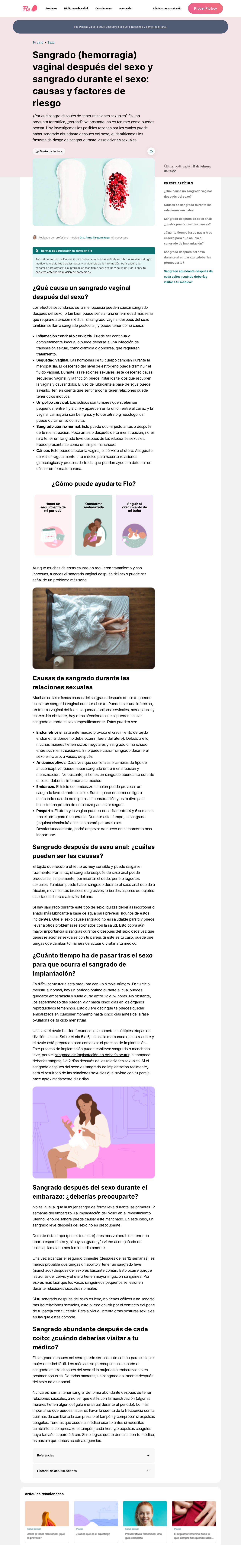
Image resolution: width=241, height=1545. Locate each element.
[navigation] (51, 8)
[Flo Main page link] (30, 8)
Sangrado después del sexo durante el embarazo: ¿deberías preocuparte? (187, 257)
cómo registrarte (156, 26)
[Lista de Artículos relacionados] (120, 1522)
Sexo (51, 42)
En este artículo (178, 183)
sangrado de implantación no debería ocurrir (92, 1055)
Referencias (45, 1455)
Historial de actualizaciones (93, 1471)
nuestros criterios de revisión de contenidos (63, 272)
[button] (94, 1455)
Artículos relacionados (44, 1494)
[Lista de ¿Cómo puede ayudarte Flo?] (94, 525)
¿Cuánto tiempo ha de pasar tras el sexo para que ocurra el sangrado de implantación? (188, 238)
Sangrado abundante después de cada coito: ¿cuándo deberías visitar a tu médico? (188, 276)
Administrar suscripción (167, 8)
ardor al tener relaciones (115, 390)
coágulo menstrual (85, 1404)
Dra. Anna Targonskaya (95, 237)
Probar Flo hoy (205, 8)
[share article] (151, 151)
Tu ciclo (38, 42)
